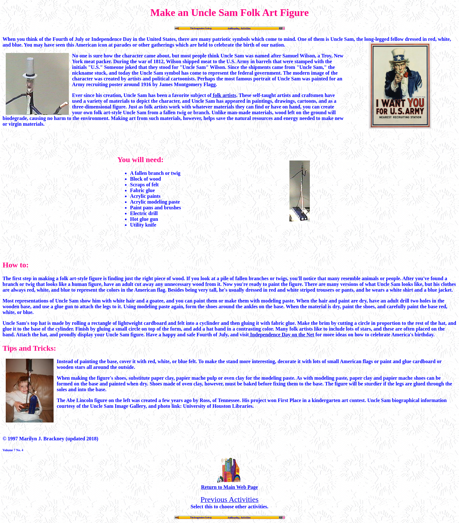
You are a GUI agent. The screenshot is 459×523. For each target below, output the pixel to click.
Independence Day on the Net (281, 334)
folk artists (224, 95)
